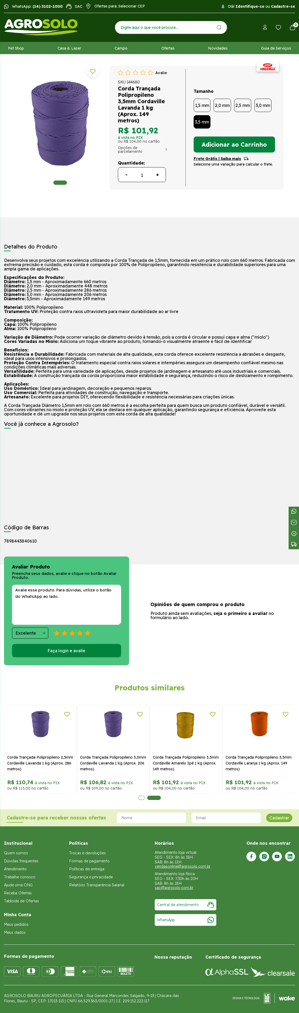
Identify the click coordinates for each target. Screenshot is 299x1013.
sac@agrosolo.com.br (174, 887)
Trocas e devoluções (87, 853)
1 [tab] (60, 183)
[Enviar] (219, 27)
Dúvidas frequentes (21, 861)
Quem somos (16, 853)
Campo (121, 48)
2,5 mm (243, 105)
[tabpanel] (60, 124)
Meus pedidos (16, 924)
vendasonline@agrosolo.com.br (182, 866)
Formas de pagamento (89, 861)
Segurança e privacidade (91, 877)
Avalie (161, 73)
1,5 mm (202, 105)
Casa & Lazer (69, 48)
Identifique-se (250, 6)
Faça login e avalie (66, 650)
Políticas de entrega (86, 869)
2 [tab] (154, 798)
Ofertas (167, 48)
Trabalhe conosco (19, 877)
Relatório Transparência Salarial (96, 885)
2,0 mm (222, 105)
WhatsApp (185, 920)
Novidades (218, 48)
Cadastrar (279, 817)
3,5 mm (202, 122)
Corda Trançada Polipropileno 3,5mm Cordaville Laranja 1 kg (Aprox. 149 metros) (259, 763)
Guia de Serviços (276, 48)
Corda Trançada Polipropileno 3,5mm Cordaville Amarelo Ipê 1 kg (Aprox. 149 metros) (186, 763)
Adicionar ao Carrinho (234, 144)
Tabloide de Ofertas (21, 901)
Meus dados (15, 932)
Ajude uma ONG (18, 885)
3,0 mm (263, 105)
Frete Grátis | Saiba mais (217, 159)
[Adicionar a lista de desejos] (92, 71)
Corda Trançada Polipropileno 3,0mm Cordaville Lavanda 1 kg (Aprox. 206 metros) (113, 763)
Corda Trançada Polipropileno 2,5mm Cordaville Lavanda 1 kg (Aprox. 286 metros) (40, 763)
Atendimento (15, 869)
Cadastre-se (283, 6)
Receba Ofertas (18, 893)
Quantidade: (131, 163)
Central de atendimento (185, 905)
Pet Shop (16, 48)
